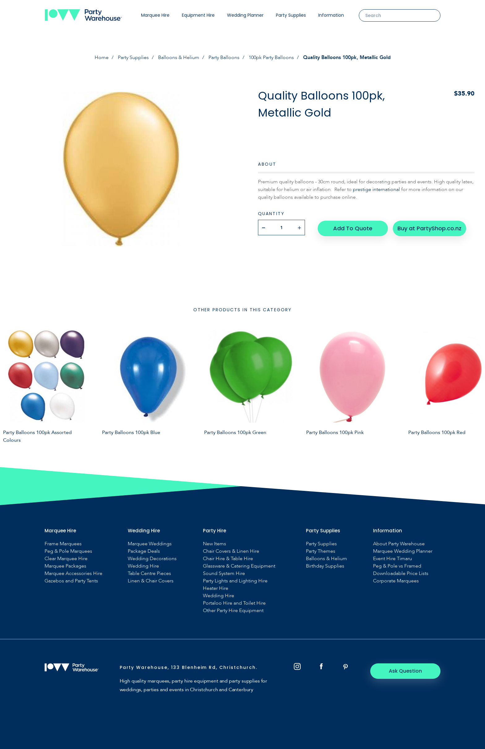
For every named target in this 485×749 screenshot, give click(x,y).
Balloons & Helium (178, 57)
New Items (214, 544)
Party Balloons (223, 57)
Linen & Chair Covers (151, 581)
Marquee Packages (65, 566)
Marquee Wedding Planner (402, 551)
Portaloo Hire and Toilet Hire (234, 603)
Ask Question (406, 671)
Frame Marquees (63, 544)
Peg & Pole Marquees (68, 551)
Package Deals (144, 551)
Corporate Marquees (396, 581)
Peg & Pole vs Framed (397, 566)
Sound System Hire (224, 574)
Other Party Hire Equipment (233, 611)
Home (102, 57)
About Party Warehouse (399, 544)
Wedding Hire (143, 566)
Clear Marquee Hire (66, 559)
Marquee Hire (155, 15)
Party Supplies (291, 15)
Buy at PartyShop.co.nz (429, 227)
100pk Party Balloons (271, 57)
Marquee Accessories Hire (73, 574)
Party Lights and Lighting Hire (235, 581)
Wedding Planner (245, 15)
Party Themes (320, 551)
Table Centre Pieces (149, 574)
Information (331, 15)
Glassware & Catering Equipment (239, 566)
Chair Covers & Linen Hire (231, 551)
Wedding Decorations (152, 559)
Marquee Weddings (150, 544)
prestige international (376, 189)
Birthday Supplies (325, 566)
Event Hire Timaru (392, 559)
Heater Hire (215, 588)
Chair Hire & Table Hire (228, 559)
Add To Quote (352, 227)
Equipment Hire (198, 15)
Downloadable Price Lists (400, 574)
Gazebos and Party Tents (71, 581)
